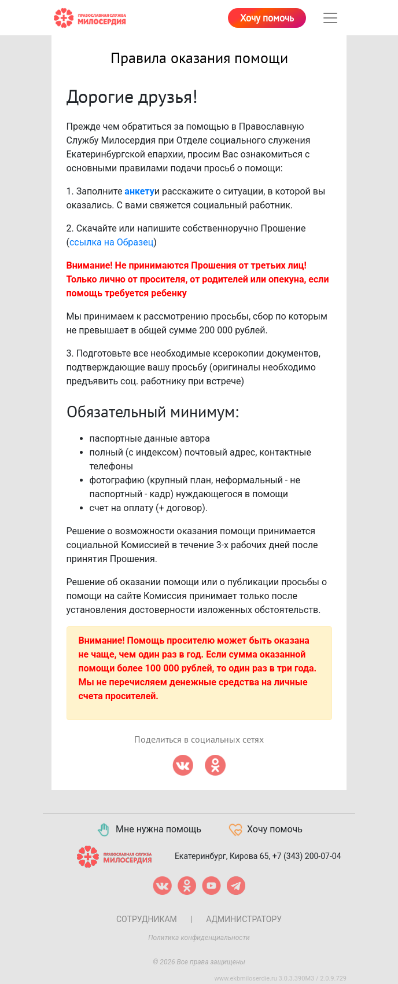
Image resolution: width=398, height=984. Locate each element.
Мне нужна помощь (148, 830)
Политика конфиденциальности (199, 938)
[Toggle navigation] (330, 18)
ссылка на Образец (111, 242)
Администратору (244, 919)
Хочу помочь (267, 18)
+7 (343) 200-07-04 (306, 856)
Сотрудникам (146, 919)
